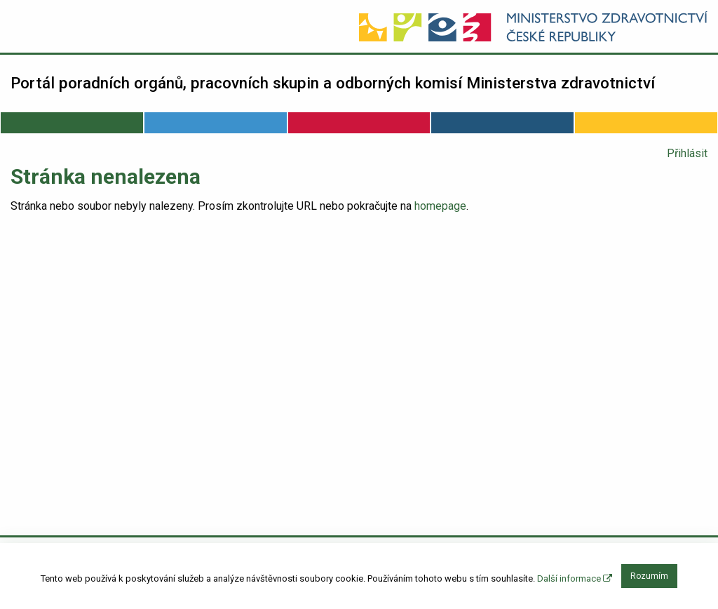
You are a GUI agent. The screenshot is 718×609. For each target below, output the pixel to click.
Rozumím (649, 576)
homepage (440, 206)
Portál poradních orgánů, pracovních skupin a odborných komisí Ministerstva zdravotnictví (333, 83)
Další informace (574, 578)
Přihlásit (687, 153)
